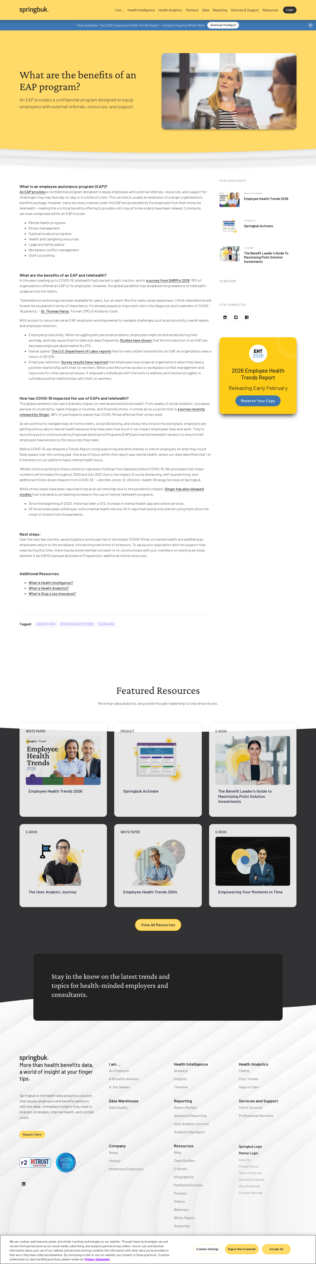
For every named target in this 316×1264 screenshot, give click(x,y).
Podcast (180, 1193)
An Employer (119, 1070)
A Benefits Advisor (124, 1079)
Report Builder (185, 1107)
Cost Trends (248, 1079)
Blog (177, 1152)
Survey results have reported (84, 362)
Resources (183, 1145)
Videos (179, 1201)
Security (244, 1160)
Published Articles (188, 1185)
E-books (180, 1168)
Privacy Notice (249, 1166)
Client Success (250, 1107)
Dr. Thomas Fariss (55, 311)
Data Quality (118, 1107)
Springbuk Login (250, 1146)
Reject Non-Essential (242, 1249)
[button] (119, 10)
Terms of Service (250, 1173)
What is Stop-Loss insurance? (52, 593)
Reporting (183, 1100)
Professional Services (256, 1115)
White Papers (184, 1217)
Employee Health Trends (77, 624)
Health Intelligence (191, 1064)
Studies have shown (136, 340)
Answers (181, 1070)
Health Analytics (253, 1064)
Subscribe (182, 1226)
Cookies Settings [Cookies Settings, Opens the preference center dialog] (207, 1249)
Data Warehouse (123, 1100)
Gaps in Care (249, 1087)
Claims (244, 1070)
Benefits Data (46, 624)
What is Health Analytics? (49, 588)
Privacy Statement (97, 1259)
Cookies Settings (250, 1193)
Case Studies (184, 1160)
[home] (64, 10)
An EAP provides (33, 192)
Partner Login (248, 1153)
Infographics (184, 1177)
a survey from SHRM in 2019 (167, 280)
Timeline (181, 1087)
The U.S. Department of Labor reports (81, 351)
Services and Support (258, 1100)
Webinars (181, 1209)
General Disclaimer (252, 1179)
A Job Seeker (119, 1087)
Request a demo (32, 1134)
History (115, 1160)
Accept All (276, 1249)
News (113, 1152)
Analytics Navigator (189, 1132)
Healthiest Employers (126, 1169)
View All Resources (158, 924)
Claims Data (106, 624)
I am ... (115, 1064)
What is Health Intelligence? (51, 582)
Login (289, 9)
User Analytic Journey (191, 1123)
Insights (180, 1079)
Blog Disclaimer (249, 1186)
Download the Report (223, 25)
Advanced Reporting (190, 1115)
